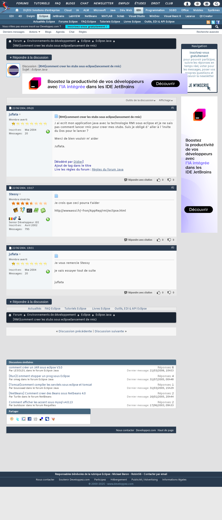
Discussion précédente (75, 331)
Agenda (60, 31)
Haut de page (166, 430)
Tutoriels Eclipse (110, 21)
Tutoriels (41, 3)
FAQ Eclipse (88, 21)
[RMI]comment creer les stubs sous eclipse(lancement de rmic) (80, 66)
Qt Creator (206, 16)
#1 (172, 107)
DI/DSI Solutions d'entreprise (41, 10)
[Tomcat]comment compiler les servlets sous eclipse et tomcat (50, 385)
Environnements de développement (51, 41)
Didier (78, 162)
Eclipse (43, 16)
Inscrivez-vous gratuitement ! (87, 26)
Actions (33, 31)
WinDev (154, 16)
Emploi (123, 3)
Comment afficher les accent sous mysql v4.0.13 (41, 402)
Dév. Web (126, 10)
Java (112, 10)
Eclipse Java (103, 41)
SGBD (173, 10)
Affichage (165, 100)
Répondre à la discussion (29, 57)
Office (185, 10)
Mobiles (198, 10)
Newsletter (103, 3)
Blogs (70, 3)
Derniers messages (14, 31)
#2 (172, 187)
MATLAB (106, 16)
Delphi (31, 16)
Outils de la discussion (139, 100)
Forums (22, 3)
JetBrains (58, 16)
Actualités (34, 309)
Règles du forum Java (107, 170)
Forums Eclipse (68, 21)
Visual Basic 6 (172, 16)
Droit (155, 3)
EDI (138, 10)
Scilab (120, 16)
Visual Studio (137, 16)
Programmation (155, 10)
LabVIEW (74, 16)
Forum (17, 41)
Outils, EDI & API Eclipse (159, 21)
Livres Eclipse (132, 21)
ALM (86, 10)
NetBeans (91, 16)
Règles (83, 31)
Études (140, 3)
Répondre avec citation (138, 179)
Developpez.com (146, 430)
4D (20, 16)
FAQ (57, 3)
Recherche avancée (208, 31)
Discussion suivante (109, 331)
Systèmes (214, 10)
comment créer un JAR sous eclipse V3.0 (35, 368)
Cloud (68, 10)
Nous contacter (125, 430)
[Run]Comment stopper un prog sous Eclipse (39, 376)
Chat (84, 3)
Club (169, 3)
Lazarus (190, 16)
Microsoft (100, 10)
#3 (172, 247)
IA (77, 10)
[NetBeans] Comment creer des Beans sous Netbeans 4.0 (47, 393)
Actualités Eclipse (44, 21)
